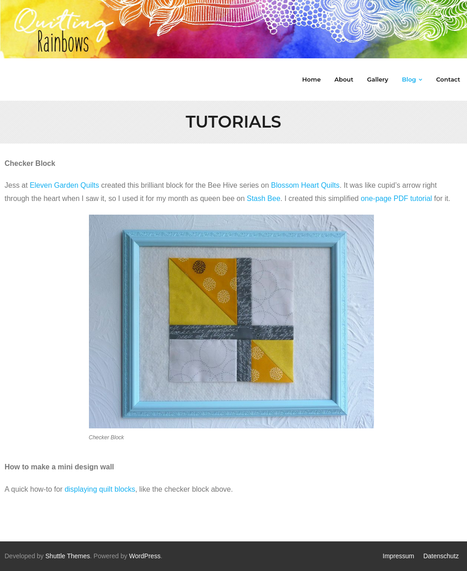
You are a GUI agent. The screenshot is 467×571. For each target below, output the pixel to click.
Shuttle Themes (68, 556)
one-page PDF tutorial (396, 198)
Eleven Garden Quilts (64, 185)
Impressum (398, 556)
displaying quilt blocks (100, 489)
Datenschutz (441, 556)
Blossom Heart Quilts (305, 185)
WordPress (145, 556)
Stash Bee (263, 198)
